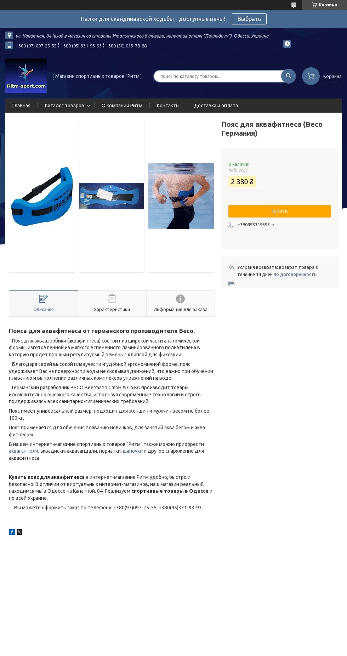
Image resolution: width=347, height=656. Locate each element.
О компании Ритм (122, 105)
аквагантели (23, 451)
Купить (280, 211)
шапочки (133, 451)
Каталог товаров (64, 105)
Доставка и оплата (216, 105)
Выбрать (249, 19)
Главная (21, 105)
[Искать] (288, 76)
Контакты (168, 105)
